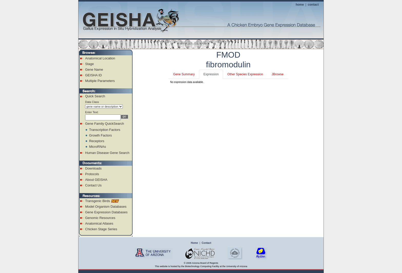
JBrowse (278, 74)
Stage (89, 64)
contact (313, 4)
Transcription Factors (104, 130)
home (300, 4)
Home (194, 243)
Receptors (96, 141)
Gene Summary (184, 74)
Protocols (92, 174)
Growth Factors (100, 135)
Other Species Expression (245, 74)
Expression (210, 74)
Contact (206, 243)
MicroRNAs (97, 147)
